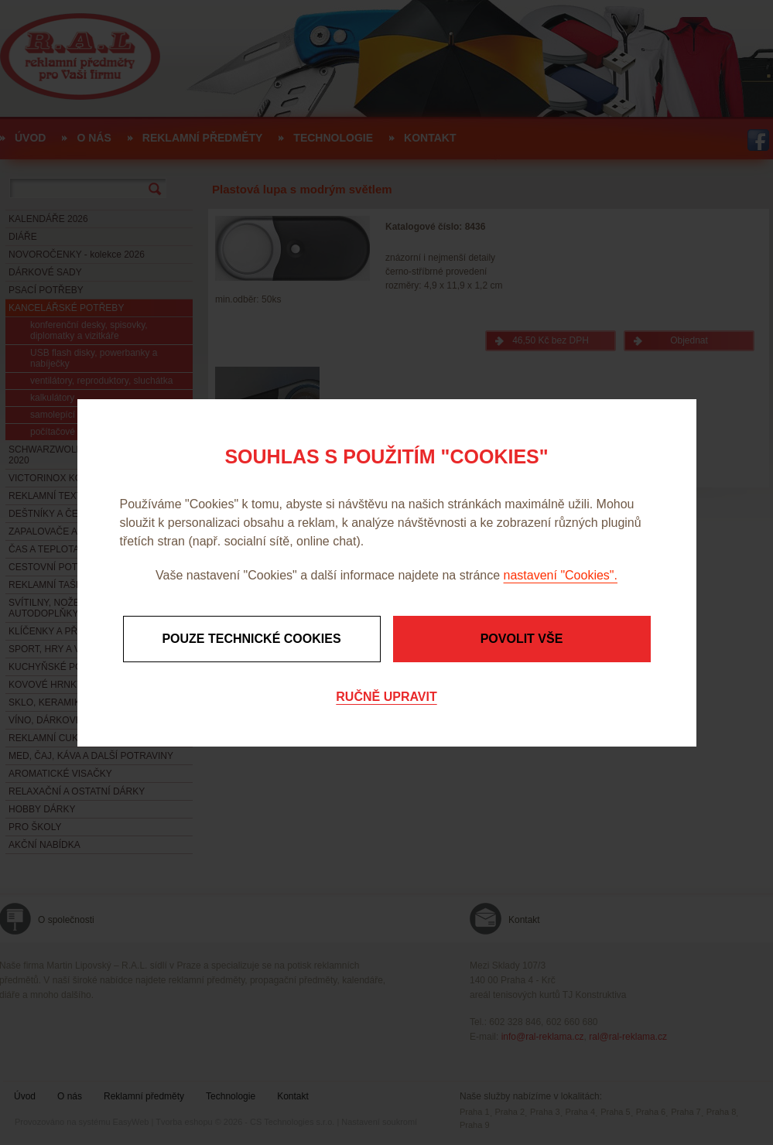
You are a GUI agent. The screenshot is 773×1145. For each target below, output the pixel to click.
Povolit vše (522, 638)
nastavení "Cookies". (560, 575)
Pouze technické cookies (251, 638)
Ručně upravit (386, 696)
